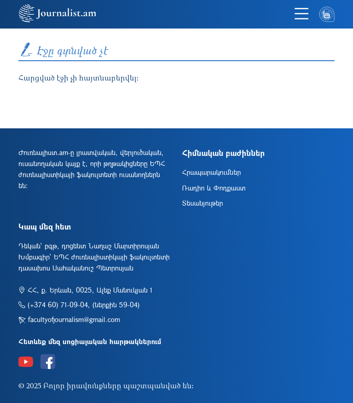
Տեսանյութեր (202, 202)
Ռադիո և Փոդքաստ (213, 187)
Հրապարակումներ (211, 172)
